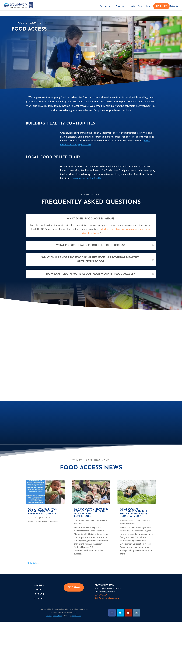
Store (148, 7)
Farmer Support (140, 520)
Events (132, 7)
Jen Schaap (80, 520)
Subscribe (174, 7)
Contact (39, 599)
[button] (101, 8)
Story (76, 616)
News (140, 7)
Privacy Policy (57, 616)
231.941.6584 (101, 595)
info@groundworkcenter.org (107, 598)
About (107, 7)
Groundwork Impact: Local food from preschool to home (42, 511)
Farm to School (90, 520)
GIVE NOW (161, 7)
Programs (120, 7)
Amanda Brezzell (127, 520)
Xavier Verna (34, 518)
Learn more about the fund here (87, 178)
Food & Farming (43, 521)
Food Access (54, 521)
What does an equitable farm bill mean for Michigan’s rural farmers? (134, 512)
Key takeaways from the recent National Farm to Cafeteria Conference (91, 512)
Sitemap (49, 616)
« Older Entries (32, 563)
